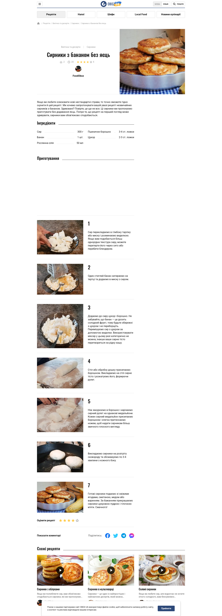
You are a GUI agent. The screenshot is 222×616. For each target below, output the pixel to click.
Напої (81, 14)
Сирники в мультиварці (101, 589)
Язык (165, 4)
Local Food (141, 14)
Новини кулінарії (171, 14)
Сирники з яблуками (48, 589)
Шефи (111, 14)
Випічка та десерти (61, 23)
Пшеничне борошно (99, 131)
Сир (39, 131)
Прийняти (166, 608)
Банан (40, 137)
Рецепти (51, 14)
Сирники (75, 23)
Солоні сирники (147, 589)
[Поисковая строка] (178, 4)
